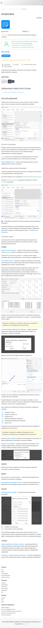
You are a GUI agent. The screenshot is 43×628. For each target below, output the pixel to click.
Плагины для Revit (13, 9)
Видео (16, 64)
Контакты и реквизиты (6, 614)
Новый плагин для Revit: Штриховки (13, 92)
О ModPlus (3, 583)
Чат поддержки (4, 573)
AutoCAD (3, 598)
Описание (6, 64)
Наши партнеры (4, 588)
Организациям (4, 584)
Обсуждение (7, 66)
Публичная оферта (5, 607)
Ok (25, 624)
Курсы (2, 571)
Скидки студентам (5, 577)
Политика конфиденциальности (8, 609)
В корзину (6, 55)
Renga (2, 601)
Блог (2, 592)
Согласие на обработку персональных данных (11, 611)
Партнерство (4, 586)
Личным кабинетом (26, 43)
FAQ (2, 569)
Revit (2, 599)
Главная (3, 9)
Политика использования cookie (8, 613)
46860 (39, 17)
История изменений (29, 64)
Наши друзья (4, 590)
